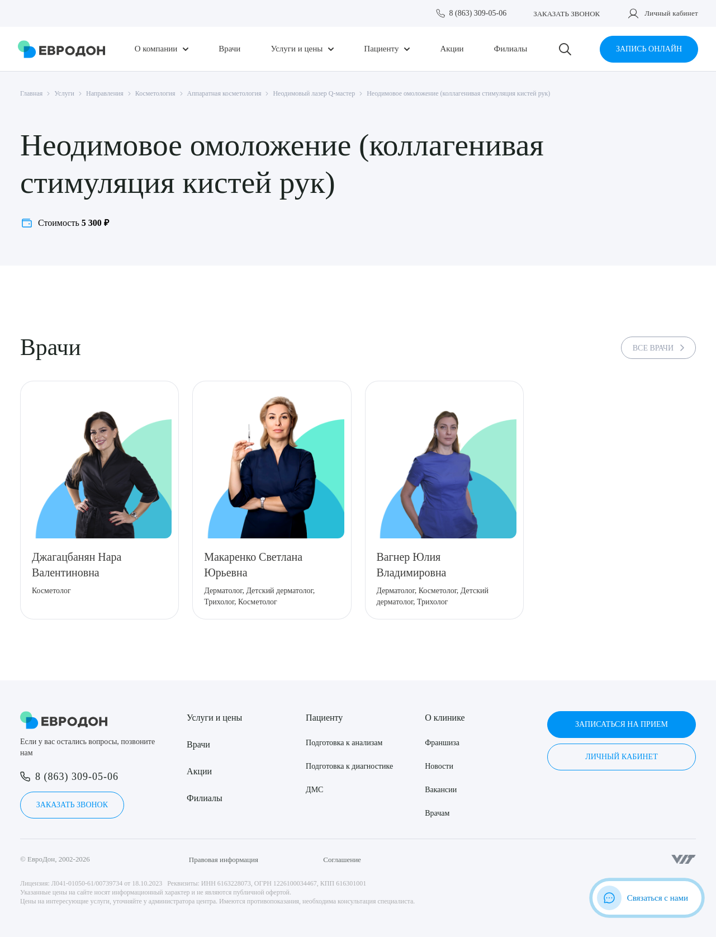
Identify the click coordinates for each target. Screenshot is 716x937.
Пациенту (381, 49)
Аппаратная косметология (224, 93)
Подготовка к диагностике (349, 766)
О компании (156, 49)
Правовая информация (223, 859)
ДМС (314, 789)
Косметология (155, 93)
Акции (451, 49)
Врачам (437, 813)
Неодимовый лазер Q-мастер (314, 93)
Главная (31, 93)
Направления (105, 93)
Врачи (229, 49)
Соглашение (342, 859)
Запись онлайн (649, 49)
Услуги (64, 93)
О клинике (444, 717)
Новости (439, 766)
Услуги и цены (297, 49)
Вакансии (441, 789)
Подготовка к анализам (344, 743)
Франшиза (442, 743)
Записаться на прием (621, 724)
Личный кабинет (671, 13)
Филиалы (511, 49)
